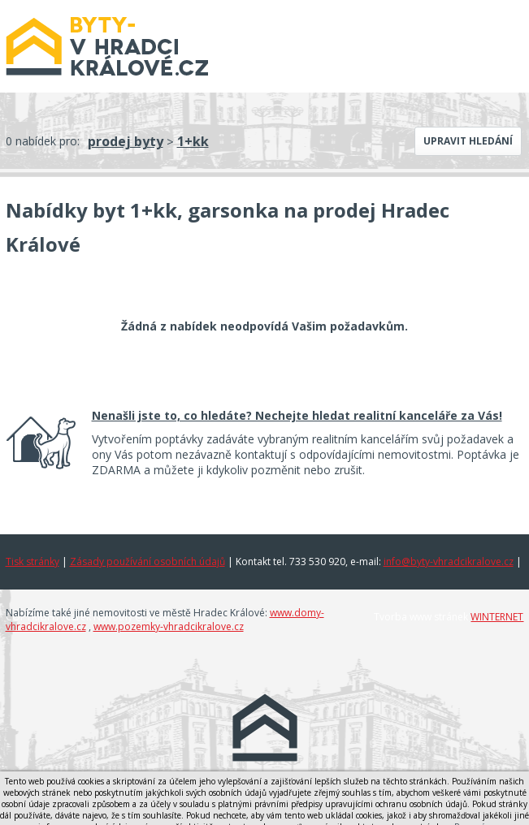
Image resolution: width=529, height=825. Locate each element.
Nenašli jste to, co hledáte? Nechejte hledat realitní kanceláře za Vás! (297, 415)
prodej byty (125, 141)
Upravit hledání (468, 141)
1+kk (193, 141)
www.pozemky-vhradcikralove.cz (168, 626)
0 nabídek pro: (43, 141)
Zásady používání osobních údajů (147, 561)
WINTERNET (496, 617)
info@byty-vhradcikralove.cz (449, 561)
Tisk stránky (32, 561)
